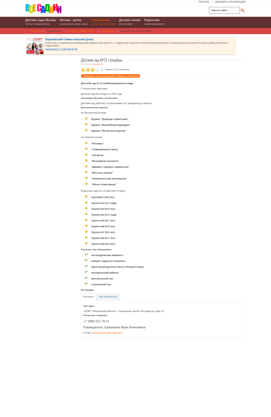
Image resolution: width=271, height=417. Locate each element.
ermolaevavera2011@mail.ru (107, 332)
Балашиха (97, 64)
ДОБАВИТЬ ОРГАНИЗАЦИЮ (230, 2)
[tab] (88, 298)
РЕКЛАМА (204, 2)
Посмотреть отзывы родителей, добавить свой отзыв (110, 76)
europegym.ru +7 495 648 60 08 (61, 49)
